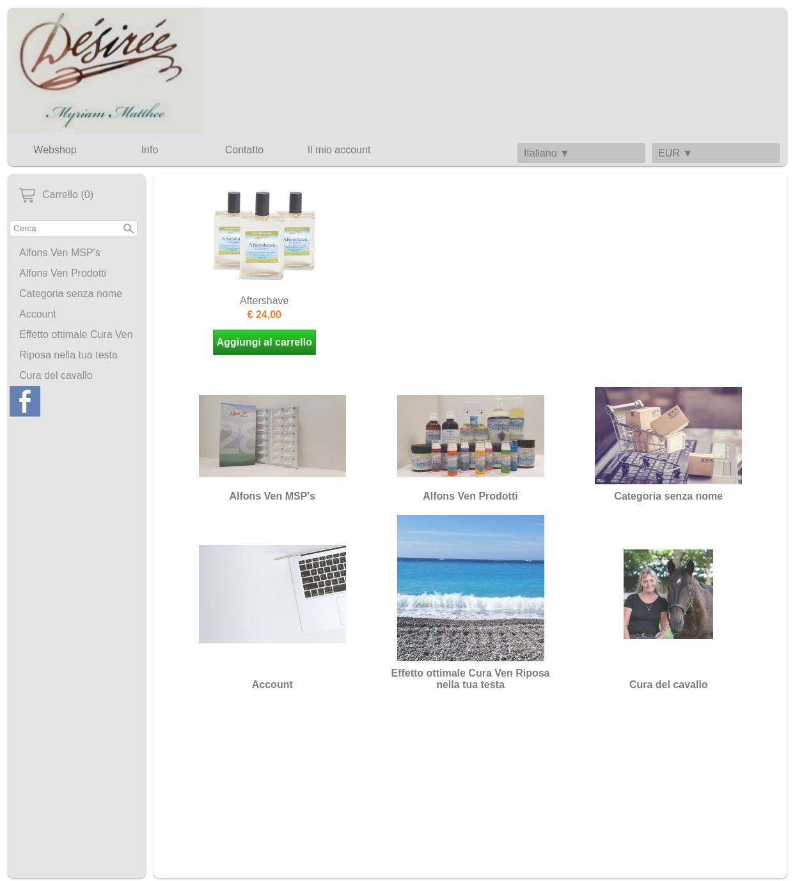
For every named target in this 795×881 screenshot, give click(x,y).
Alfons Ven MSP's (59, 252)
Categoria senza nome (70, 293)
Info (150, 149)
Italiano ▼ (547, 153)
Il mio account (339, 149)
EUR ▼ (675, 153)
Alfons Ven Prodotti (62, 273)
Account (37, 314)
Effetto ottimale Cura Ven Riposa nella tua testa (76, 344)
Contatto (244, 149)
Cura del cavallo (56, 375)
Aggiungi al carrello (264, 342)
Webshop (54, 149)
